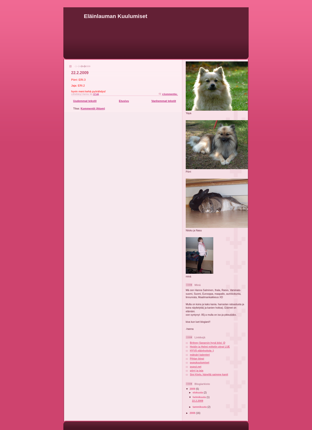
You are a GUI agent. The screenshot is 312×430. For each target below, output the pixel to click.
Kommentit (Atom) (93, 108)
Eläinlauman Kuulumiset (115, 16)
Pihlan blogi (197, 358)
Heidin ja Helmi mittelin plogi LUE (210, 346)
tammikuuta (200, 407)
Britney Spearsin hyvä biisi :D (207, 343)
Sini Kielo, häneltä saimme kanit (209, 374)
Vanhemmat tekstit (163, 100)
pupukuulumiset (199, 362)
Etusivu (124, 100)
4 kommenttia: (170, 94)
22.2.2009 (79, 73)
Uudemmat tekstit (85, 100)
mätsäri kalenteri (200, 354)
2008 (193, 413)
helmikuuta (199, 397)
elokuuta (198, 392)
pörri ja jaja (196, 370)
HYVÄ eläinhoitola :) (202, 350)
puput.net (195, 366)
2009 (193, 389)
